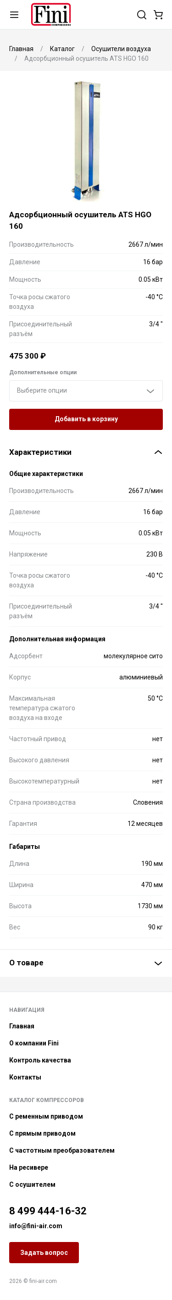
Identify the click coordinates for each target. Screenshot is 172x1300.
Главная (21, 1026)
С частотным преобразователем (62, 1150)
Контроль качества (40, 1060)
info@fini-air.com (35, 1226)
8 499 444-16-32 (48, 1211)
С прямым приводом (42, 1133)
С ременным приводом (46, 1116)
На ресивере (28, 1167)
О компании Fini (34, 1043)
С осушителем (32, 1184)
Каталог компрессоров (46, 1100)
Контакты (25, 1077)
